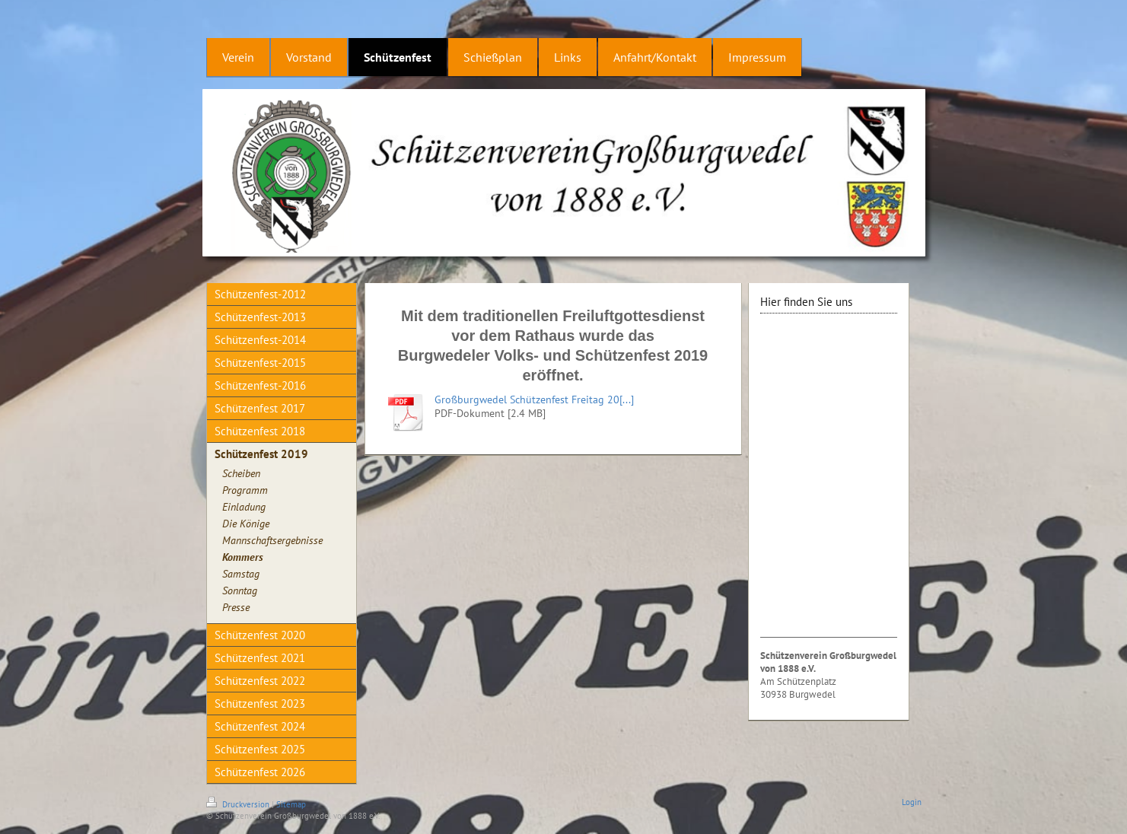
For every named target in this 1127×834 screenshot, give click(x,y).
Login (912, 802)
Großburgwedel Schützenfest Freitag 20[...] (534, 399)
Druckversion (239, 804)
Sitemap (291, 804)
